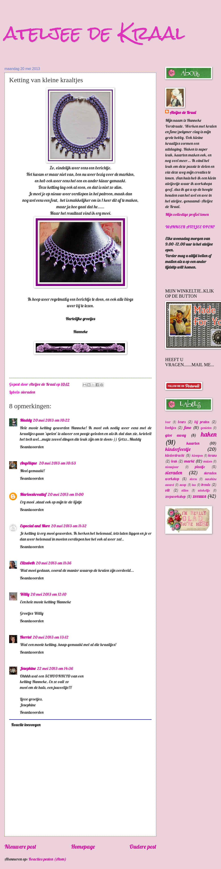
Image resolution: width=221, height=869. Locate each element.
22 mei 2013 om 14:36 (55, 668)
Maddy (26, 420)
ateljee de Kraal (94, 33)
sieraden (28, 392)
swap (182, 485)
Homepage (83, 846)
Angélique (29, 463)
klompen (197, 455)
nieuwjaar (172, 467)
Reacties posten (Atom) (47, 859)
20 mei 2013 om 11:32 (69, 525)
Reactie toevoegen (25, 724)
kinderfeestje (178, 449)
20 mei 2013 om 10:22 (51, 420)
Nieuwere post (20, 846)
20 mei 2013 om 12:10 (48, 594)
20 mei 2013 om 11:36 (53, 563)
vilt (167, 490)
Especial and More (35, 525)
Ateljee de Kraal (183, 112)
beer (168, 422)
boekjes (170, 427)
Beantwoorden (32, 446)
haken (209, 434)
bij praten (201, 421)
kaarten (192, 443)
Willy (24, 594)
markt (189, 461)
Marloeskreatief (33, 494)
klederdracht (174, 455)
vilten (184, 490)
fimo (188, 427)
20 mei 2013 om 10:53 (57, 463)
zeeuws (199, 496)
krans (212, 455)
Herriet (25, 637)
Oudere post (142, 846)
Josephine (28, 668)
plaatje (200, 466)
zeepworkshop (175, 496)
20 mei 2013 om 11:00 (65, 494)
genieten (206, 428)
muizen (207, 461)
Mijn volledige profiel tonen (187, 214)
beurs (182, 421)
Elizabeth (27, 563)
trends (205, 484)
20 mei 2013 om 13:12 (51, 637)
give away (175, 435)
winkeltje (204, 490)
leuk (174, 461)
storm (193, 479)
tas (194, 485)
